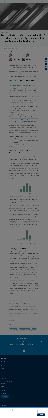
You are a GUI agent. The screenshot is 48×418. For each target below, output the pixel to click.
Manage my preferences (41, 411)
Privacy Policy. (27, 413)
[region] (24, 412)
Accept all (41, 414)
